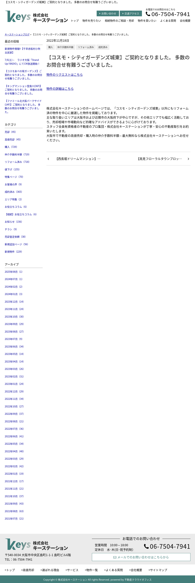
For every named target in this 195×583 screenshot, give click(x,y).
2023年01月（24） (15, 384)
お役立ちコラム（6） (16, 206)
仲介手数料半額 (65, 47)
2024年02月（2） (14, 286)
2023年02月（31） (15, 376)
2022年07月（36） (15, 428)
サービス (72, 570)
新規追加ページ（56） (17, 244)
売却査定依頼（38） (16, 236)
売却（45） (11, 132)
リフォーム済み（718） (18, 162)
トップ (75, 20)
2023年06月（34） (15, 346)
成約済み (102, 47)
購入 (50, 47)
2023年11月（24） (15, 309)
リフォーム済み (86, 47)
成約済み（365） (14, 191)
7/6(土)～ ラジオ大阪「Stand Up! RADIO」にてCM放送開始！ (22, 61)
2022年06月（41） (15, 436)
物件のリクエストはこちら (64, 74)
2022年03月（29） (15, 458)
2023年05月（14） (15, 354)
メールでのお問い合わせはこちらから (141, 557)
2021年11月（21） (15, 488)
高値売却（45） (13, 139)
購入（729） (12, 147)
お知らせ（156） (14, 221)
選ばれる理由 (50, 570)
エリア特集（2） (14, 199)
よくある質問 (168, 20)
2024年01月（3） (14, 294)
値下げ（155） (13, 169)
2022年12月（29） (15, 391)
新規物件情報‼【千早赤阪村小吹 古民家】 (23, 50)
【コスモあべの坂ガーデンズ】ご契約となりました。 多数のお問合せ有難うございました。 (23, 74)
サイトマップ (158, 570)
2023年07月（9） (14, 339)
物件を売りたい (91, 20)
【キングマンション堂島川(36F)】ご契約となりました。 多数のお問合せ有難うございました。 (23, 89)
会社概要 (185, 20)
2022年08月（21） (15, 421)
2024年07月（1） (14, 279)
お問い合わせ (107, 13)
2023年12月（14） (15, 301)
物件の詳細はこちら (60, 88)
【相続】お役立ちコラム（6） (21, 214)
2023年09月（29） (15, 324)
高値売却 (28, 570)
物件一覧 (92, 570)
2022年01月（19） (15, 473)
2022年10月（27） (15, 406)
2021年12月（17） (15, 481)
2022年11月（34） (15, 399)
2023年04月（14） (15, 361)
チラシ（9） (11, 229)
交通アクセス (131, 13)
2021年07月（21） (15, 518)
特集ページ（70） (15, 176)
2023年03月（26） (15, 369)
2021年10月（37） (15, 496)
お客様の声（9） (14, 184)
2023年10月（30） (15, 316)
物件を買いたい (147, 20)
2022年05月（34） (15, 443)
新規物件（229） (14, 251)
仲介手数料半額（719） (18, 154)
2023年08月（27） (15, 331)
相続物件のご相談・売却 (119, 20)
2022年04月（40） (15, 451)
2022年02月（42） (15, 466)
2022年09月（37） (15, 414)
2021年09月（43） (15, 503)
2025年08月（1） (14, 271)
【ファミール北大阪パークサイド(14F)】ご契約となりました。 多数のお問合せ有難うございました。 (23, 106)
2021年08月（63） (15, 511)
